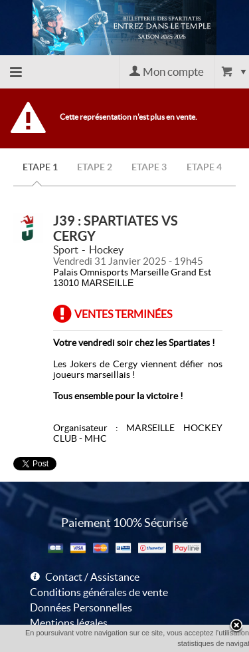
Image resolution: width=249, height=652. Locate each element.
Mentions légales (69, 623)
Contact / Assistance (92, 577)
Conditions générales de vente (99, 592)
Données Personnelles (81, 607)
